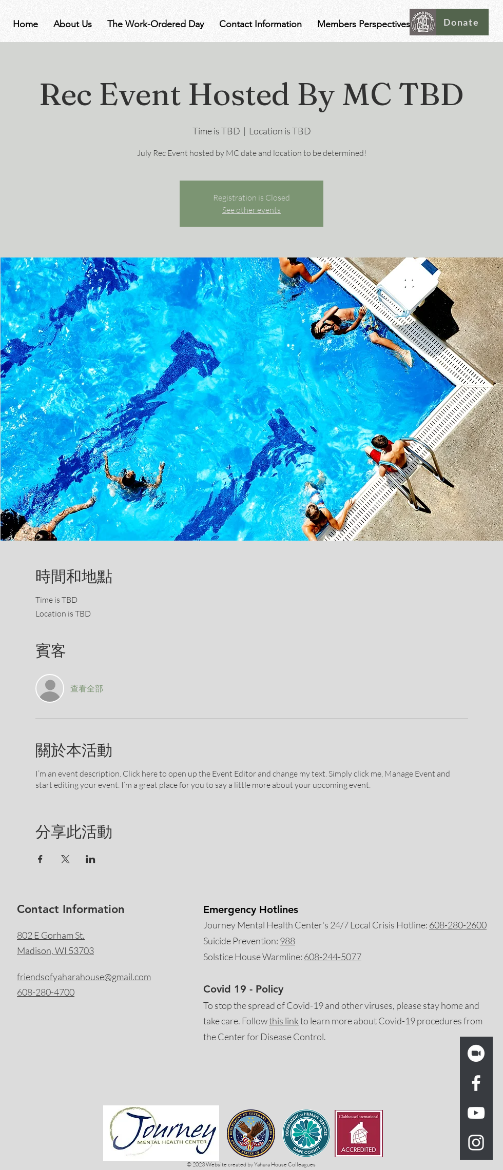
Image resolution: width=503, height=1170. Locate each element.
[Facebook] (476, 1083)
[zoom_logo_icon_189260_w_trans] (476, 1053)
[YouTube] (476, 1112)
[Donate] (462, 22)
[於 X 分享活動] (65, 859)
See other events (251, 210)
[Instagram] (476, 1142)
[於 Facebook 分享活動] (40, 859)
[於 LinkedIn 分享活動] (90, 859)
